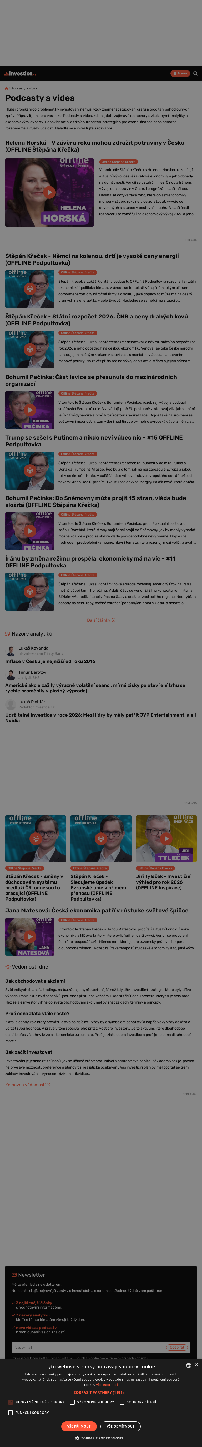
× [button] (196, 1365)
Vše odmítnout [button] (120, 1426)
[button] (101, 1392)
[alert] (101, 723)
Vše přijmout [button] (79, 1426)
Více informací (107, 1385)
